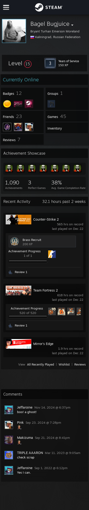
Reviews (80, 364)
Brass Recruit (32, 240)
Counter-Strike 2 (46, 219)
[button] (20, 63)
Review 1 (21, 272)
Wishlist (64, 364)
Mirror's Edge (43, 344)
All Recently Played (40, 364)
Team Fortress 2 (45, 290)
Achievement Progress (24, 251)
